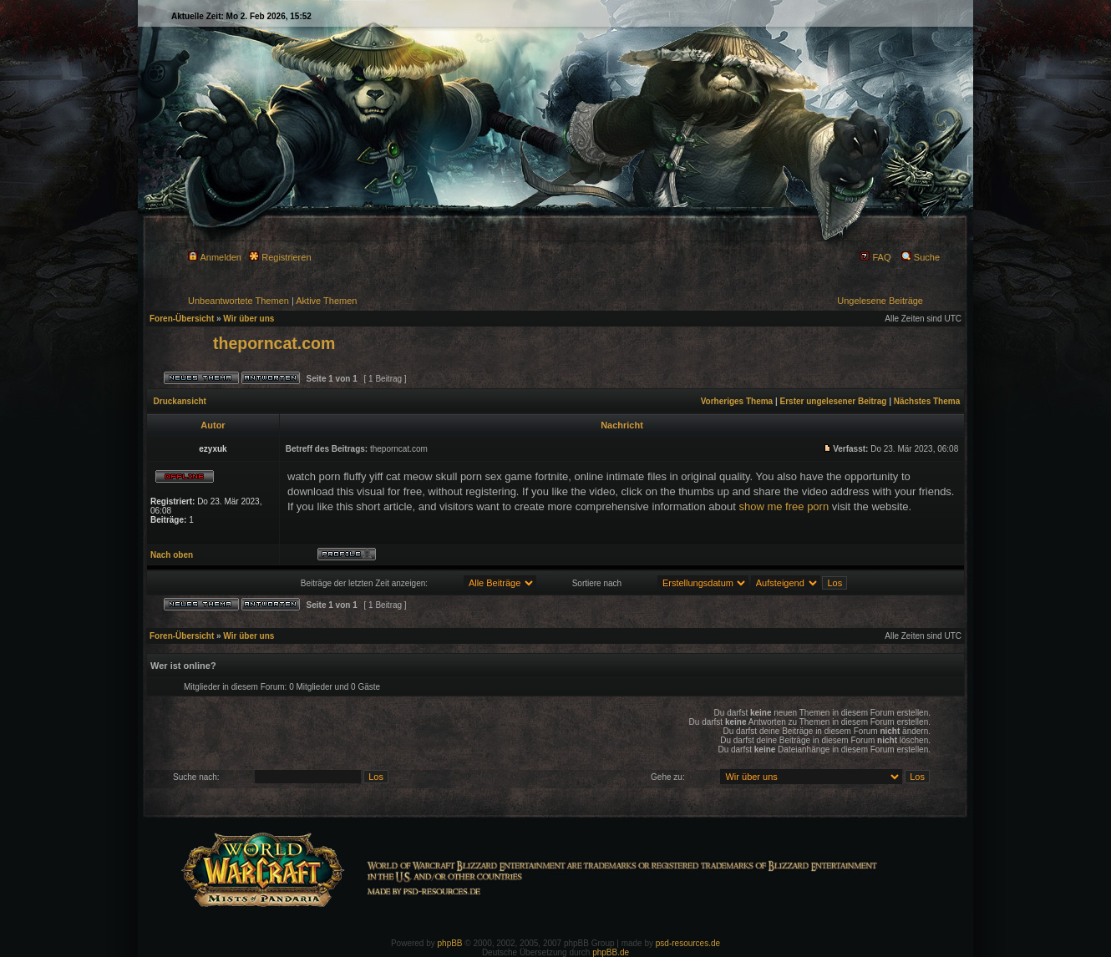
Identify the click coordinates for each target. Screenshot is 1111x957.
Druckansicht (180, 401)
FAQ (875, 257)
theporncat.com (274, 343)
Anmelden (214, 257)
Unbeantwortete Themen (238, 301)
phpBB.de (610, 952)
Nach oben (171, 555)
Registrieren (280, 257)
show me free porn (783, 506)
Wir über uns (248, 318)
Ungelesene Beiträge (880, 301)
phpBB (450, 943)
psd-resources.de (688, 943)
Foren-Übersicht (182, 318)
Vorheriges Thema (737, 401)
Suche (920, 257)
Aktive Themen (326, 301)
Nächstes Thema (927, 401)
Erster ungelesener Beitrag (833, 401)
